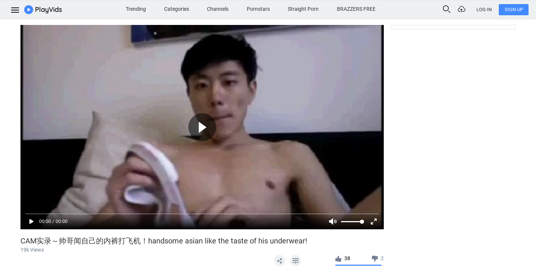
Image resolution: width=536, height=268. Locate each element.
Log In (484, 9)
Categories (176, 9)
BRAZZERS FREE (356, 9)
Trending (136, 9)
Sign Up (514, 9)
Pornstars (258, 9)
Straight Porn (303, 9)
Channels (218, 9)
